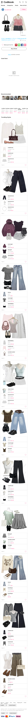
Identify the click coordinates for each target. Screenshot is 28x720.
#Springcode (21, 38)
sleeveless (3, 110)
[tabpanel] (3, 104)
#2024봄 (8, 38)
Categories (10, 5)
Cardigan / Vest (17, 110)
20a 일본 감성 (8, 9)
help (1, 703)
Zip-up (11, 110)
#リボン (3, 38)
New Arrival (23, 5)
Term (11, 702)
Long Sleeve (20, 111)
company (6, 703)
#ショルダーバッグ (10, 40)
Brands (3, 5)
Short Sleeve (8, 110)
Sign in (9, 54)
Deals (16, 5)
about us (2, 702)
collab (25, 702)
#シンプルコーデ (14, 38)
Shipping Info (19, 702)
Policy (14, 702)
